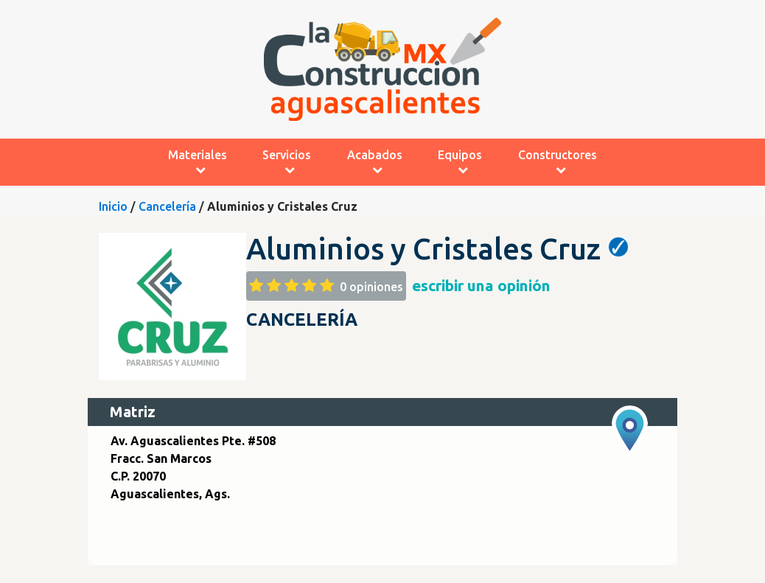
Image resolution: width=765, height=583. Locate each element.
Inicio (113, 206)
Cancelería (167, 206)
